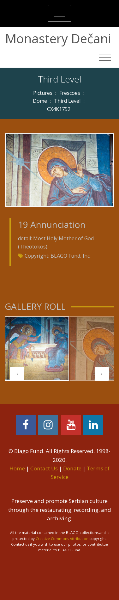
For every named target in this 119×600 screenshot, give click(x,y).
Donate (72, 468)
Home (17, 468)
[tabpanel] (37, 348)
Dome (40, 100)
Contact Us (44, 468)
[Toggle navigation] (59, 13)
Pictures (42, 92)
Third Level (67, 100)
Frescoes (69, 92)
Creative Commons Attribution (62, 538)
